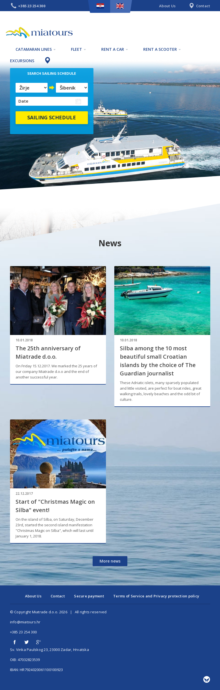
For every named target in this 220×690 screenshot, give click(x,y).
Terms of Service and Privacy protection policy (156, 596)
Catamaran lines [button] (36, 49)
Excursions (22, 60)
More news (110, 561)
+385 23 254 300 (23, 631)
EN (120, 6)
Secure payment (89, 596)
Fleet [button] (78, 49)
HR (100, 6)
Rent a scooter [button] (162, 49)
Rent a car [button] (114, 49)
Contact (199, 6)
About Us (167, 5)
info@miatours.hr (25, 621)
